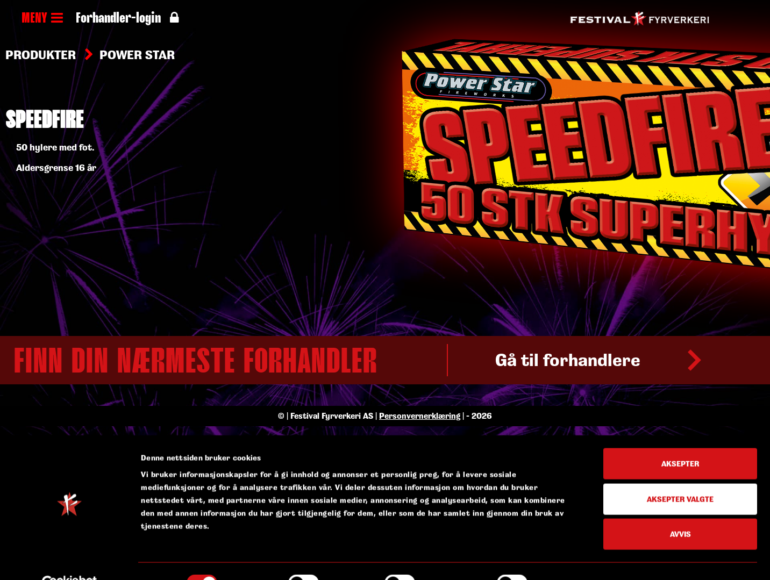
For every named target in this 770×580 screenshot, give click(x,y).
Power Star (137, 54)
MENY (42, 18)
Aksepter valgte (680, 394)
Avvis (680, 429)
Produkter (40, 54)
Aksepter (680, 359)
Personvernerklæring (419, 540)
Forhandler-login (127, 18)
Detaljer (562, 484)
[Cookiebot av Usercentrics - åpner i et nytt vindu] (70, 484)
